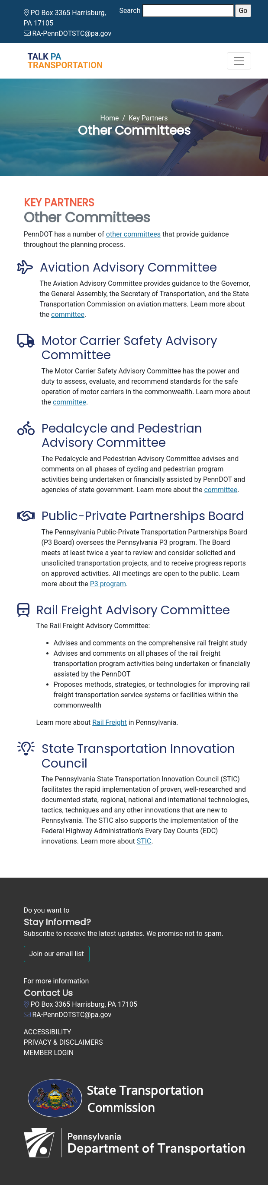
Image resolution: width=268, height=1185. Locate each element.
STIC (144, 841)
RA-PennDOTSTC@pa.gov (71, 33)
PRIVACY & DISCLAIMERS (63, 1042)
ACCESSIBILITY (47, 1032)
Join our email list (56, 954)
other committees (133, 234)
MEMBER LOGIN (49, 1053)
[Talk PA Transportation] (60, 61)
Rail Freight (109, 722)
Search (129, 10)
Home (109, 118)
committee (67, 314)
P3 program (108, 584)
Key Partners (148, 118)
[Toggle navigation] (239, 61)
